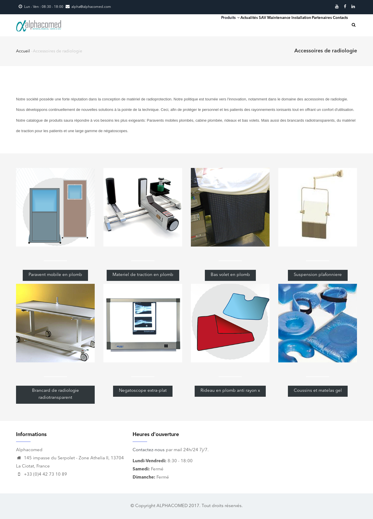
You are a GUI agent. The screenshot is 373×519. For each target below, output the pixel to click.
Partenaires (306, 24)
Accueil (23, 51)
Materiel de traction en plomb (142, 275)
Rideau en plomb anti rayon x (230, 391)
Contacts (335, 24)
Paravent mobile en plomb (55, 275)
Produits (178, 24)
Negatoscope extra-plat (143, 391)
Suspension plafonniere (318, 275)
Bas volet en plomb (230, 275)
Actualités (208, 24)
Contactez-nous (149, 450)
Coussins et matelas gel (318, 391)
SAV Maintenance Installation (256, 24)
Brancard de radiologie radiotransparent (55, 394)
